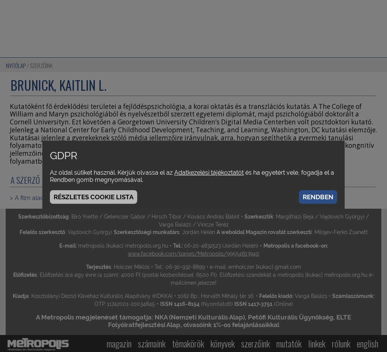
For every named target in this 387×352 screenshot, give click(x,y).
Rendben (318, 197)
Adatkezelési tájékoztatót (209, 172)
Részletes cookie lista (93, 197)
